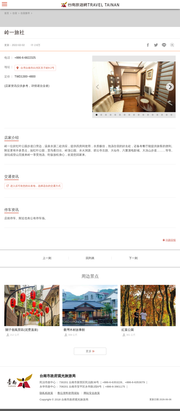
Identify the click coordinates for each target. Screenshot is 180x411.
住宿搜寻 (25, 13)
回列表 (90, 258)
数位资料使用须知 (68, 392)
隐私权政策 (46, 392)
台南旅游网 (90, 4)
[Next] (170, 87)
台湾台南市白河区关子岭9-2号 (37, 67)
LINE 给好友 (164, 45)
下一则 (133, 258)
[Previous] (98, 87)
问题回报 (172, 45)
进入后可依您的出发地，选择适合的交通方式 (35, 185)
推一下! (156, 45)
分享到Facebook (147, 45)
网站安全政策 (92, 392)
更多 (89, 351)
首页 (6, 13)
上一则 (47, 258)
